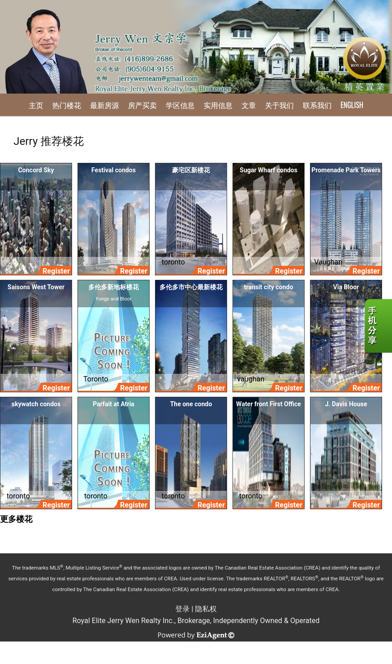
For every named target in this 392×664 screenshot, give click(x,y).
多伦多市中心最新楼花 (191, 287)
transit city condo (268, 287)
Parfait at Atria (113, 404)
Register (56, 271)
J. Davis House (346, 404)
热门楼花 (66, 104)
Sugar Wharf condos (268, 170)
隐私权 (206, 609)
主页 (36, 104)
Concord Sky (36, 170)
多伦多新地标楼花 (113, 287)
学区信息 (180, 104)
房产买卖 (142, 104)
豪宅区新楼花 (191, 170)
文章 (249, 104)
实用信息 (218, 104)
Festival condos (113, 170)
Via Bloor (346, 287)
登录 (182, 609)
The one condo (191, 404)
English (352, 104)
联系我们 (317, 104)
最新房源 (104, 104)
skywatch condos (36, 404)
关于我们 (279, 104)
